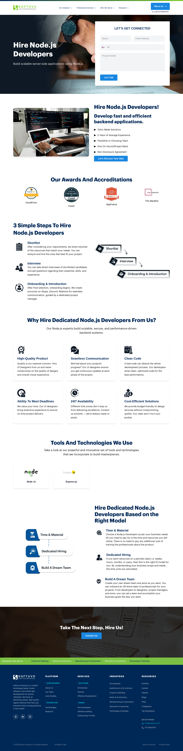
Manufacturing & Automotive (92, 661)
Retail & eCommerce (66, 661)
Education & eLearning (119, 661)
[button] (102, 47)
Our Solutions (66, 8)
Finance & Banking (44, 661)
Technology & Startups (144, 661)
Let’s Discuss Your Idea (111, 158)
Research (124, 8)
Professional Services (86, 8)
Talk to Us (160, 6)
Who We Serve (107, 8)
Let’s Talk (108, 77)
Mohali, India (60, 744)
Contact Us (91, 635)
